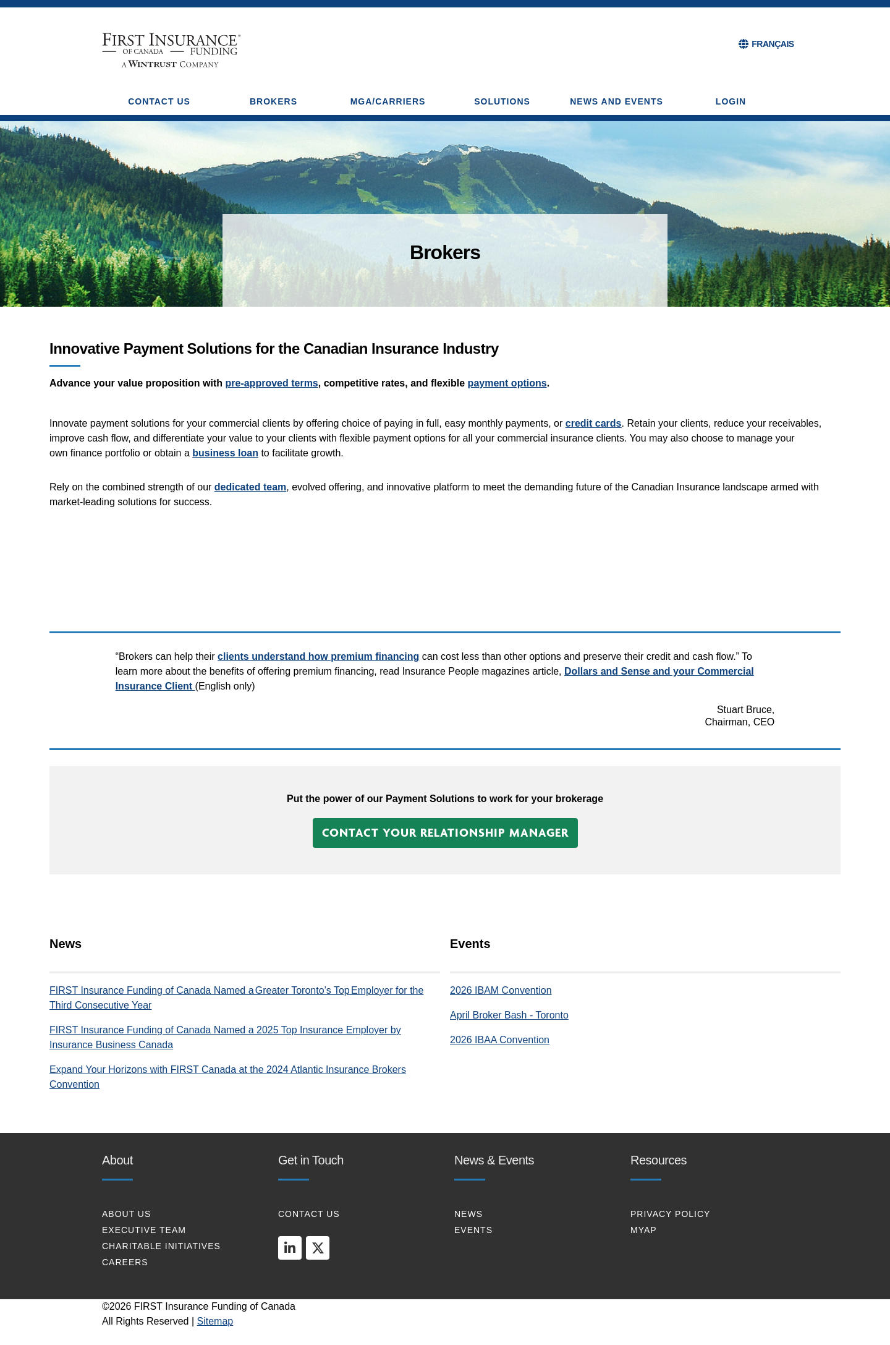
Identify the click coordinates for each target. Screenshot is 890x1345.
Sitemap (215, 1321)
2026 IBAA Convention (499, 1040)
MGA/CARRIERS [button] (388, 101)
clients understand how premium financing (318, 656)
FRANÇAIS (773, 44)
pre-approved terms (271, 383)
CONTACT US (309, 1214)
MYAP (643, 1230)
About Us (126, 1214)
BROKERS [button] (273, 101)
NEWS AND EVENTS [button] (616, 101)
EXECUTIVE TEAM (144, 1230)
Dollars (582, 671)
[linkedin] (290, 1248)
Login (731, 101)
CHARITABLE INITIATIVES (161, 1246)
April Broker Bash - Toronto (509, 1015)
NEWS (468, 1214)
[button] (445, 833)
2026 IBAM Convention (501, 990)
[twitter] (317, 1248)
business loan (225, 453)
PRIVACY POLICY (670, 1214)
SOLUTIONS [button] (502, 101)
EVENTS (473, 1230)
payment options (507, 383)
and (609, 671)
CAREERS (125, 1262)
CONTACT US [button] (159, 101)
